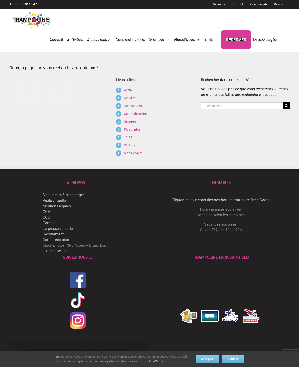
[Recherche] (286, 105)
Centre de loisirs (135, 114)
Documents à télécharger (63, 195)
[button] (283, 39)
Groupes (130, 121)
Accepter (207, 359)
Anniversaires (133, 106)
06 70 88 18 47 (26, 4)
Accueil (129, 90)
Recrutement (53, 234)
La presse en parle (58, 228)
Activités (130, 98)
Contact (49, 223)
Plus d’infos (132, 129)
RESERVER (132, 145)
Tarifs (128, 137)
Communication (56, 240)
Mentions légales (57, 206)
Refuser (233, 359)
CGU (46, 217)
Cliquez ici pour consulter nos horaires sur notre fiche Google (221, 200)
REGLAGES (154, 361)
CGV (46, 211)
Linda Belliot (56, 251)
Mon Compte (133, 153)
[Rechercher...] (242, 105)
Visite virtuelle (54, 200)
